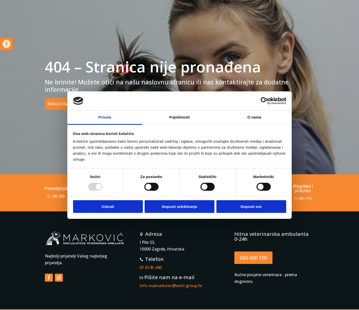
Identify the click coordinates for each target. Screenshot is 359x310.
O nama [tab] (254, 117)
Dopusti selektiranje (179, 206)
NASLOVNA (58, 104)
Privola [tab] (104, 117)
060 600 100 (253, 257)
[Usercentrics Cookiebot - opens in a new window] (264, 101)
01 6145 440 (151, 267)
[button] (6, 43)
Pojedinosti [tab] (179, 117)
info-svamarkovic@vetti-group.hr (171, 285)
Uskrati (107, 206)
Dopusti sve (251, 206)
